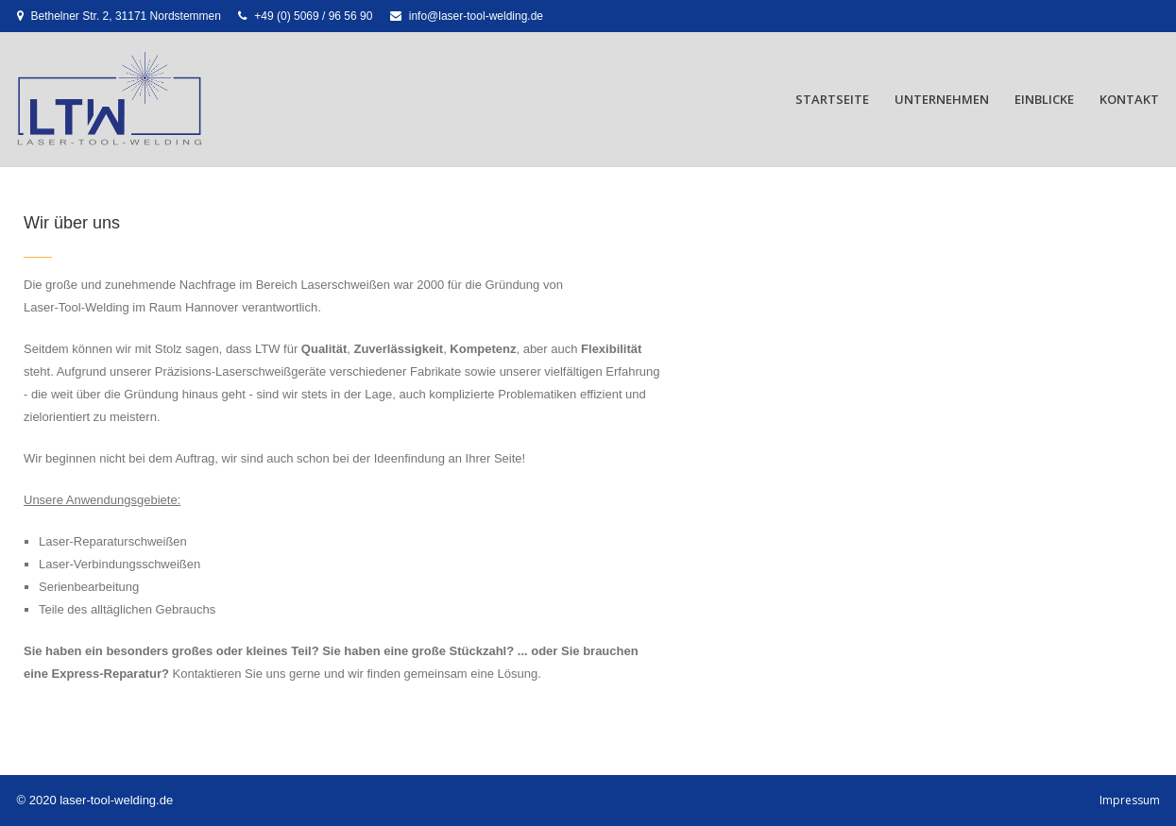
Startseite (832, 99)
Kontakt (1129, 99)
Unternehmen (942, 99)
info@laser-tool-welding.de (476, 16)
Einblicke (1044, 99)
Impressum (1129, 800)
